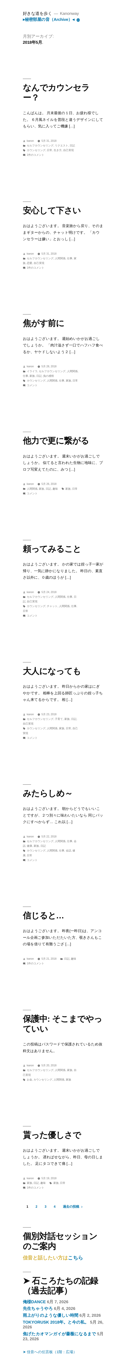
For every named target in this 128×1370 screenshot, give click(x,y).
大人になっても (52, 671)
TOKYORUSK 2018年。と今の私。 (56, 1322)
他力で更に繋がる (56, 440)
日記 (72, 145)
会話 (68, 850)
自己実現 (68, 150)
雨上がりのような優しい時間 (50, 1315)
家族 (32, 375)
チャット (52, 606)
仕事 (69, 258)
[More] (78, 20)
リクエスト (61, 145)
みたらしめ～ (48, 793)
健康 (29, 845)
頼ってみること (52, 548)
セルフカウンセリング (40, 145)
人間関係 (60, 258)
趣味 (55, 488)
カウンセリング (36, 150)
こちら (75, 1257)
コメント (32, 385)
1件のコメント (35, 154)
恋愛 (29, 263)
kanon (30, 140)
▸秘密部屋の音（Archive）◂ (48, 19)
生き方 (58, 150)
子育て (59, 719)
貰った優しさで (52, 1135)
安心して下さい (52, 210)
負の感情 (48, 375)
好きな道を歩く (37, 13)
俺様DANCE (34, 1302)
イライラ (32, 371)
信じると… (43, 915)
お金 (29, 1079)
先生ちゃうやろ (38, 1308)
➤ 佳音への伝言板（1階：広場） (50, 1352)
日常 (49, 150)
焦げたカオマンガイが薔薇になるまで (59, 1334)
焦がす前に (43, 323)
